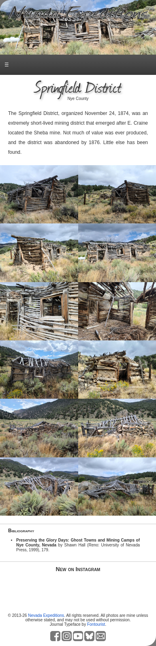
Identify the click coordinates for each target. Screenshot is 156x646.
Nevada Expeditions (46, 615)
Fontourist (96, 624)
